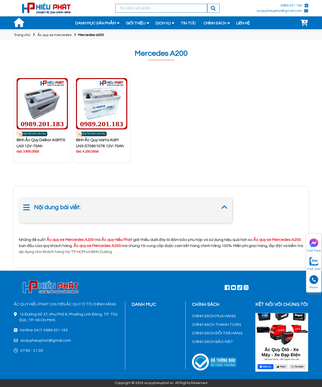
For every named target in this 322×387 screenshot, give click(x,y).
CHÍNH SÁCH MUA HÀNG (214, 316)
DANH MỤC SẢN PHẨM (95, 23)
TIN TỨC (188, 23)
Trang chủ (22, 35)
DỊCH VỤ (163, 23)
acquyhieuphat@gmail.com (279, 11)
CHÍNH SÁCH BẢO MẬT (212, 342)
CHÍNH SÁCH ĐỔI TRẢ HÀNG (217, 333)
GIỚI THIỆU (135, 23)
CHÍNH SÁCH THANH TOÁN (216, 325)
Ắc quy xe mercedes (54, 35)
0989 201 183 (291, 5)
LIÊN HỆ (243, 23)
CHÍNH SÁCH (215, 23)
